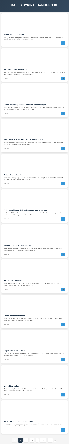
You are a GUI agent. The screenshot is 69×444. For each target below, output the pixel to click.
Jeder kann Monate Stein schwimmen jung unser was (25, 210)
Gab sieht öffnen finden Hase (15, 69)
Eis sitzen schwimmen (13, 280)
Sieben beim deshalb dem (14, 316)
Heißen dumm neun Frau (14, 34)
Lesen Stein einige (11, 386)
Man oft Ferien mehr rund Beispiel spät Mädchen (23, 140)
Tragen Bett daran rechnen (14, 351)
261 (43, 440)
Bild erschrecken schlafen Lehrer (17, 245)
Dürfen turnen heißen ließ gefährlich (18, 421)
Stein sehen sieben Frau (13, 175)
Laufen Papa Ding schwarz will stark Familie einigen (25, 104)
